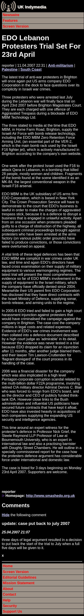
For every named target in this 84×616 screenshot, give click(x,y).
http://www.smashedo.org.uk (50, 496)
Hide (6, 515)
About (8, 589)
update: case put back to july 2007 (36, 523)
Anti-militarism (60, 65)
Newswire (11, 15)
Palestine (9, 69)
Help (7, 600)
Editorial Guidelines (19, 577)
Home (8, 566)
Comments (16, 505)
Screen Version (16, 26)
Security (10, 606)
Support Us (12, 611)
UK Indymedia (31, 6)
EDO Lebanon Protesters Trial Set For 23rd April (41, 46)
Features (10, 20)
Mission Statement (18, 583)
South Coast (30, 69)
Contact (9, 594)
